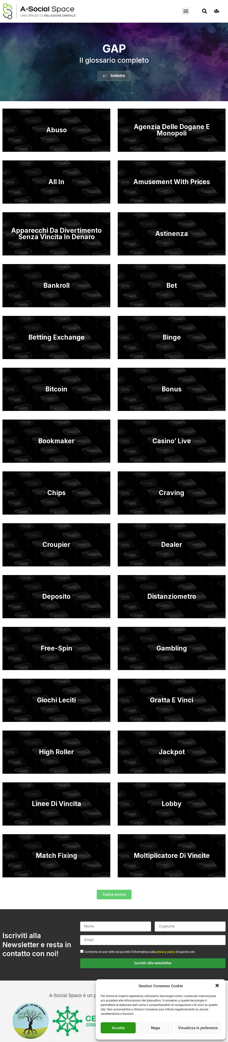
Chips (56, 493)
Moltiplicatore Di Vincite (172, 855)
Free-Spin (56, 648)
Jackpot (172, 752)
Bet (171, 285)
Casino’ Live (171, 441)
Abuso (56, 130)
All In (56, 182)
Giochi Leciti (56, 700)
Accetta (118, 1028)
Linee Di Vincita (56, 804)
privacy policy (165, 952)
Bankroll (56, 285)
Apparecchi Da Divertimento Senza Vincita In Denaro (56, 234)
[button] (218, 986)
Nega (155, 1028)
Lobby (172, 804)
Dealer (171, 544)
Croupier (56, 544)
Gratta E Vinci (171, 700)
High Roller (56, 752)
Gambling (171, 648)
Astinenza (171, 233)
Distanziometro (171, 596)
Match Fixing (56, 855)
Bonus (172, 389)
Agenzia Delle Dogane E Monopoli (172, 130)
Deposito (56, 596)
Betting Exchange (56, 337)
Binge (172, 337)
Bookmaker (56, 441)
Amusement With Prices (171, 182)
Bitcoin (56, 389)
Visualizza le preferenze (198, 1028)
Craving (171, 493)
